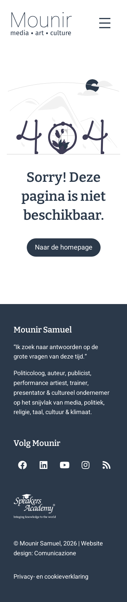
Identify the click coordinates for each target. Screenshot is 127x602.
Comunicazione (55, 553)
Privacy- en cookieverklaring (51, 576)
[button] (64, 247)
